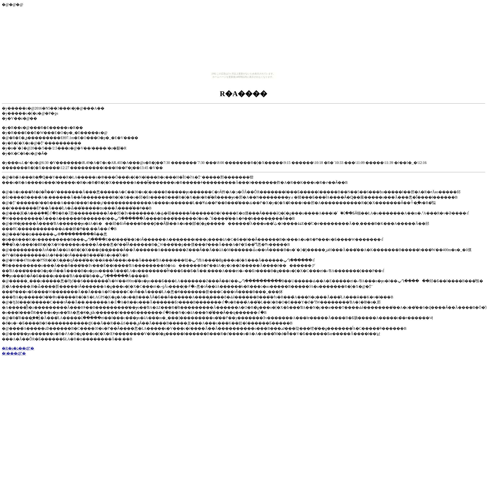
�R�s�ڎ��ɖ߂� (18, 348)
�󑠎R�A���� (243, 93)
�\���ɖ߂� (14, 353)
